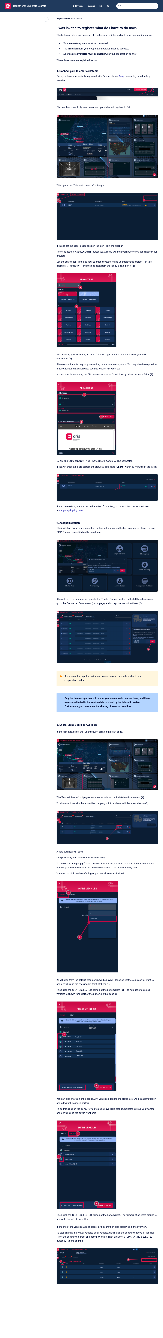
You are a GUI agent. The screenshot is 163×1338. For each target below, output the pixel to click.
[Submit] (119, 6)
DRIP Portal (78, 6)
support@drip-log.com (71, 510)
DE (108, 6)
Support (91, 6)
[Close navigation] (46, 19)
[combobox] (137, 6)
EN (100, 6)
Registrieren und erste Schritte (29, 5)
